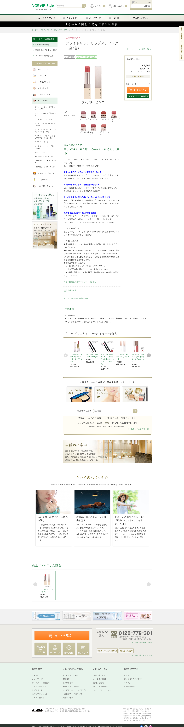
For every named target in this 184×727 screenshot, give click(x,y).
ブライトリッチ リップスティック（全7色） (45, 108)
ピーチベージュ (104, 129)
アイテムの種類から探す (45, 56)
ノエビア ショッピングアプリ (74, 690)
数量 (127, 84)
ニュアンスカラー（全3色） (44, 119)
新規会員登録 (129, 686)
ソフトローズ (84, 128)
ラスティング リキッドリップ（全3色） (45, 124)
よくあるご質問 (99, 679)
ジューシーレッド (94, 129)
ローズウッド (84, 115)
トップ (34, 30)
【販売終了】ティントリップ (45, 167)
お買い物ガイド (99, 675)
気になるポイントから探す (46, 50)
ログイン (127, 683)
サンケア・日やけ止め (41, 683)
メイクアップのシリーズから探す (50, 30)
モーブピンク (94, 115)
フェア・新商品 (38, 698)
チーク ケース (40, 152)
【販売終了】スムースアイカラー (45, 162)
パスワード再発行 (100, 686)
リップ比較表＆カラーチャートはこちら (80, 282)
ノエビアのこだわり (70, 675)
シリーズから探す (42, 44)
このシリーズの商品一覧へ (140, 49)
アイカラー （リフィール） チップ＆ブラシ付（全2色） (45, 137)
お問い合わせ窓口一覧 (140, 429)
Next (149, 355)
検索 (135, 411)
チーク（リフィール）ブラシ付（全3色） (45, 147)
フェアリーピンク (114, 116)
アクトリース (68, 30)
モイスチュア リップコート (44, 156)
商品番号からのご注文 (133, 679)
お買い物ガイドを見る (143, 655)
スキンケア (36, 675)
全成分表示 (71, 290)
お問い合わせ (98, 683)
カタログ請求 (67, 683)
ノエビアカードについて (72, 694)
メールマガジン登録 (70, 686)
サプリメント (37, 690)
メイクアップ (37, 679)
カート (126, 675)
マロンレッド (104, 115)
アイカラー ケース (42, 142)
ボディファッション (40, 694)
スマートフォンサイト (102, 690)
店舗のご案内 (67, 698)
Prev (66, 355)
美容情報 (66, 679)
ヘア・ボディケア (39, 686)
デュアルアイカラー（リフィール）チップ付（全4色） (45, 131)
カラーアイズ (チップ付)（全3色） (45, 114)
